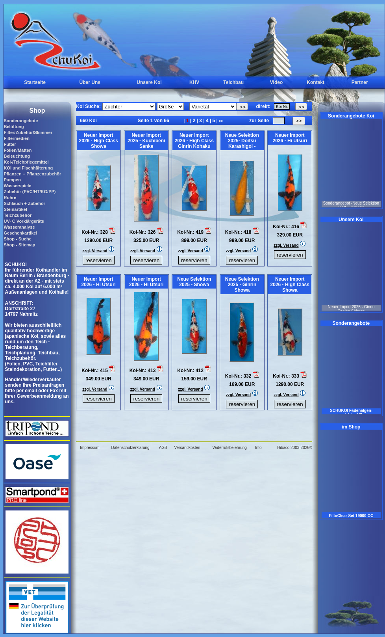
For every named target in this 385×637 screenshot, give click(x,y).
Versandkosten (187, 447)
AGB (163, 447)
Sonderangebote (21, 120)
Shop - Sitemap (19, 244)
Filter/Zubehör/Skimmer (28, 132)
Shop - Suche (17, 239)
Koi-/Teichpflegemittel (26, 162)
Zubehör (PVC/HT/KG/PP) (30, 191)
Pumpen (12, 179)
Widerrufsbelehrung (230, 447)
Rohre (10, 197)
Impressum (89, 447)
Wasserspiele (17, 185)
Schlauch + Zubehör (24, 203)
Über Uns (90, 82)
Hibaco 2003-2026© (294, 447)
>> (221, 121)
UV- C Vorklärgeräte (24, 221)
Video (276, 82)
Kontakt (315, 82)
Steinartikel (15, 209)
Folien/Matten (17, 150)
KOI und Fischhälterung (28, 168)
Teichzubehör (17, 215)
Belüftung (14, 126)
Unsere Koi (149, 82)
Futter (10, 144)
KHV (194, 82)
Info (258, 447)
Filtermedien (16, 138)
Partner (360, 82)
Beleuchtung (17, 156)
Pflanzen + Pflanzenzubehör (32, 173)
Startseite (35, 82)
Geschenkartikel (20, 233)
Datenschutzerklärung (130, 447)
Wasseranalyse (19, 227)
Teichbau (233, 82)
